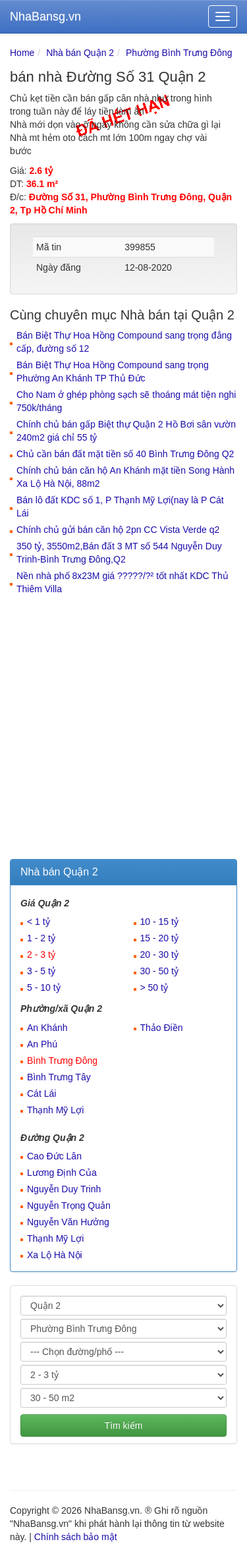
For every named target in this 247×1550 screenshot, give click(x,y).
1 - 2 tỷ (41, 938)
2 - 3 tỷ (41, 954)
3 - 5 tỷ (41, 971)
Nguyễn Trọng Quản (69, 1205)
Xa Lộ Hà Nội (54, 1255)
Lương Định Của (62, 1172)
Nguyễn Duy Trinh (64, 1189)
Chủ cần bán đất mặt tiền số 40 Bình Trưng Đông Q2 (125, 454)
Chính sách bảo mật (75, 1537)
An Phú (42, 1044)
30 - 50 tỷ (159, 971)
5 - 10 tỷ (44, 987)
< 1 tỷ (38, 921)
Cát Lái (41, 1093)
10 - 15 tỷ (159, 921)
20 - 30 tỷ (159, 954)
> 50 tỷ (154, 987)
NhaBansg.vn (45, 16)
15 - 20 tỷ (159, 938)
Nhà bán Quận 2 (80, 52)
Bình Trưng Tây (59, 1077)
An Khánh (47, 1027)
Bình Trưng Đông (62, 1060)
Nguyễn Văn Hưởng (68, 1222)
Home (22, 52)
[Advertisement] (123, 728)
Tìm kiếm (124, 1425)
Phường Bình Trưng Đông (179, 52)
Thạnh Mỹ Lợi (55, 1110)
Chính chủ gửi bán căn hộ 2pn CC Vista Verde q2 (117, 529)
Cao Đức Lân (54, 1156)
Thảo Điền (161, 1027)
